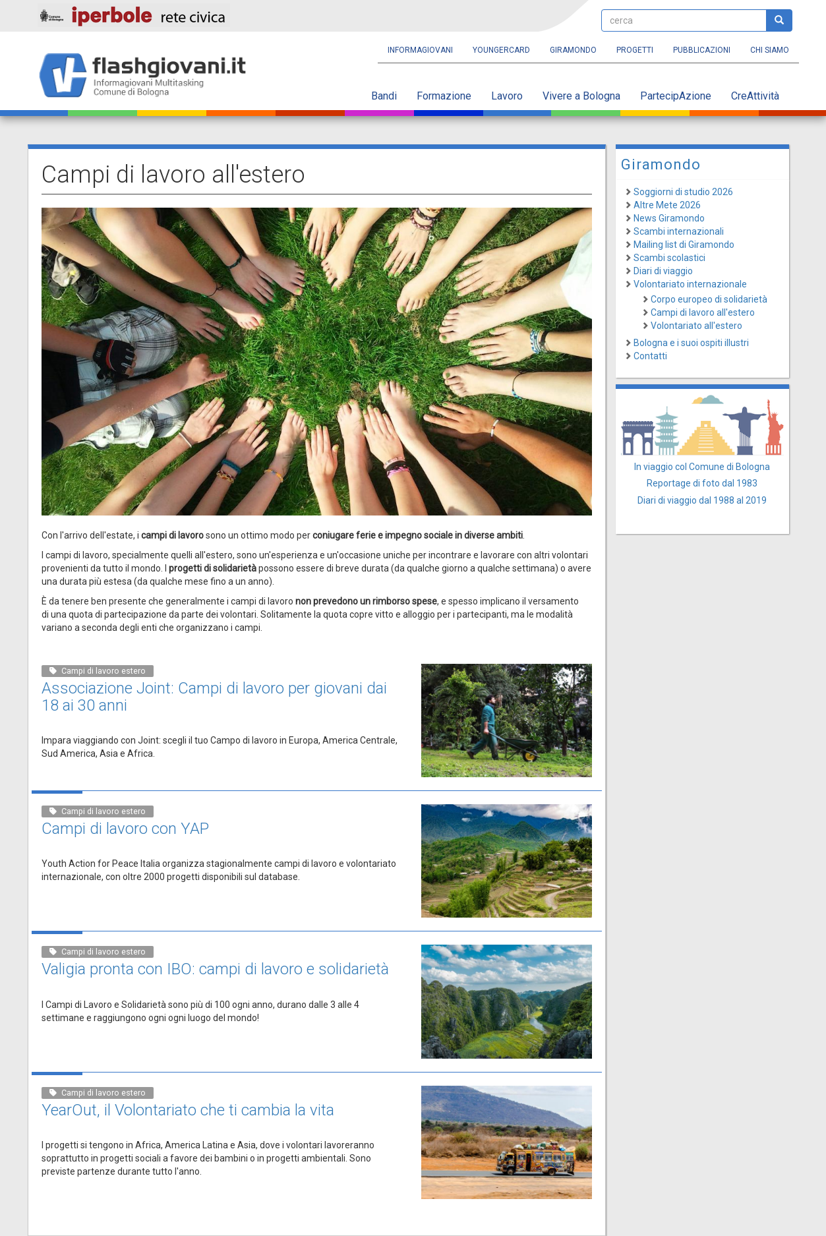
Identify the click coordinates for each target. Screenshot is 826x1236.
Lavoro (507, 96)
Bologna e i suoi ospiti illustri (691, 343)
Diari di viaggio (663, 271)
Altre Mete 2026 (667, 205)
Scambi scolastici (669, 257)
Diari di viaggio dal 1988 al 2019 (702, 500)
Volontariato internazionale (690, 284)
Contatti (650, 356)
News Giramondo (669, 218)
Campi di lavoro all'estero (703, 312)
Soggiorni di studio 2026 (683, 192)
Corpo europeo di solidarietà (709, 299)
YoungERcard (501, 50)
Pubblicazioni (701, 50)
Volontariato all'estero (696, 325)
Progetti (634, 50)
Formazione (444, 96)
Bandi (384, 96)
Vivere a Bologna (581, 96)
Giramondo (573, 50)
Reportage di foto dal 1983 (702, 483)
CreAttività (755, 96)
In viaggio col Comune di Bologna (702, 466)
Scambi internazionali (679, 231)
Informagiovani (420, 50)
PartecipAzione (675, 96)
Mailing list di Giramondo (684, 244)
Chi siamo (769, 50)
